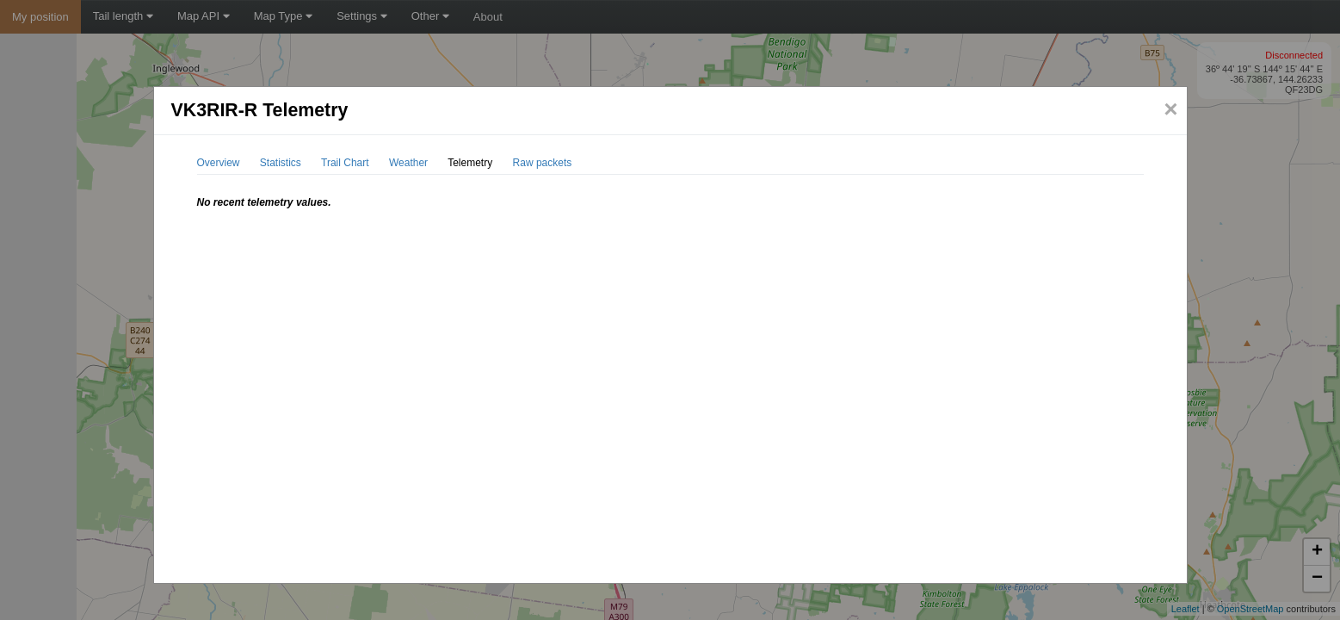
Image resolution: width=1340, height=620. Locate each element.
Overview (218, 163)
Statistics (280, 163)
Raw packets (542, 163)
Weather (408, 163)
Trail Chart (345, 163)
